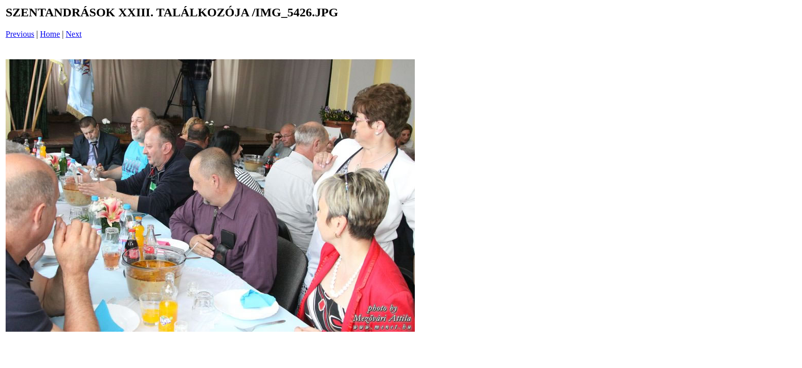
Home (50, 34)
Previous (20, 34)
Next (74, 34)
